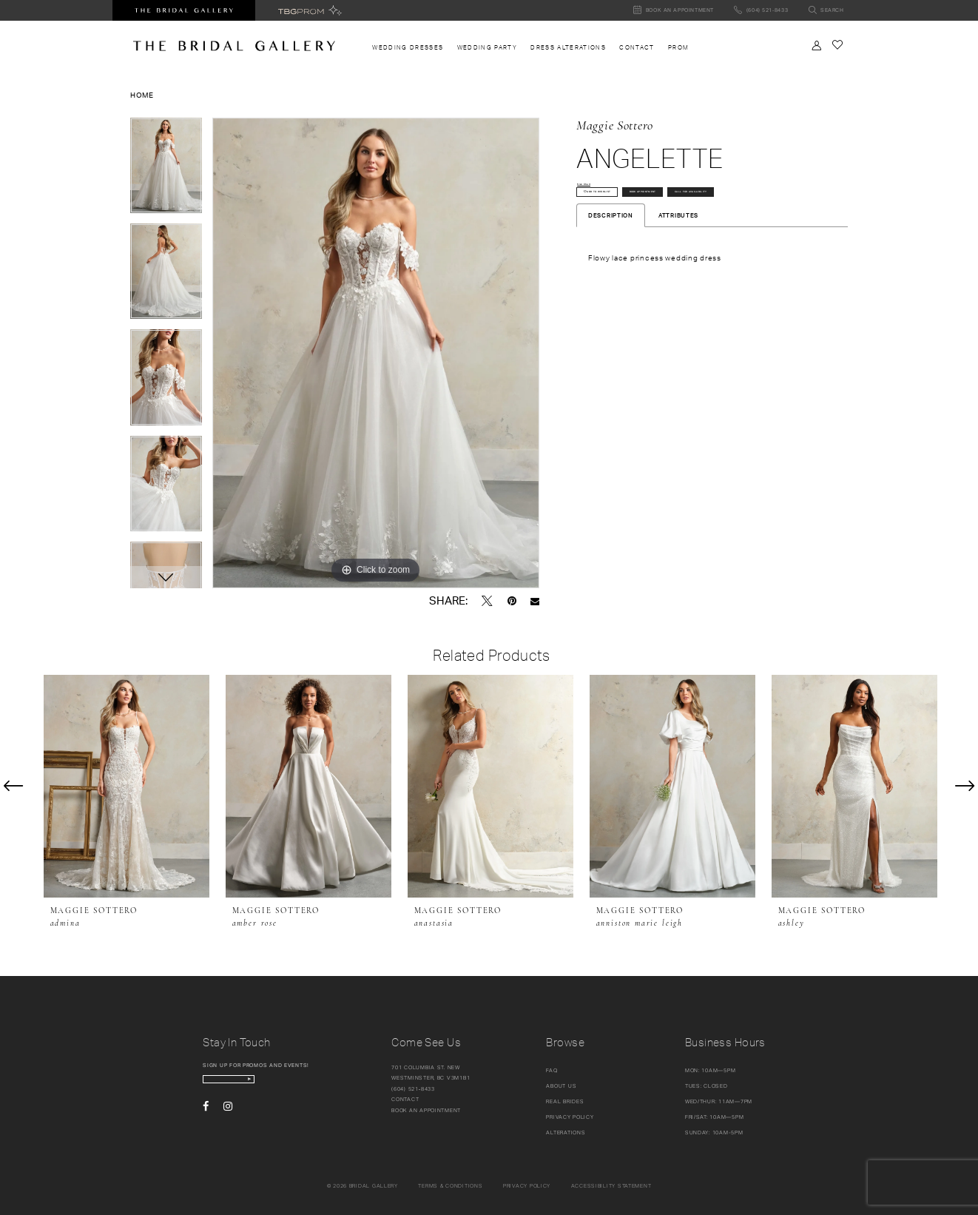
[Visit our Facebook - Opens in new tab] (206, 1116)
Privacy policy (526, 1185)
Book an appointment (426, 1110)
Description (610, 265)
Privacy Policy (569, 1117)
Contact (405, 1099)
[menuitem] (407, 48)
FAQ (551, 1070)
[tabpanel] (166, 170)
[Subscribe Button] (312, 1084)
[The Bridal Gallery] (234, 46)
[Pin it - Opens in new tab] (511, 601)
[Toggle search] (826, 11)
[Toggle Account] (816, 45)
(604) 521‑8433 (413, 1089)
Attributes (678, 265)
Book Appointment (726, 206)
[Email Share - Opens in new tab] (534, 601)
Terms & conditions (450, 1185)
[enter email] (263, 1084)
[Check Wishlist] (837, 44)
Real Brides (565, 1101)
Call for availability (627, 237)
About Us (561, 1086)
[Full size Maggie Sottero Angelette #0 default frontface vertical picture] (376, 353)
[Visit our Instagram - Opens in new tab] (227, 1116)
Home (142, 94)
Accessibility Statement (611, 1185)
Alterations (565, 1132)
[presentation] (126, 786)
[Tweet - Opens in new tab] (487, 601)
